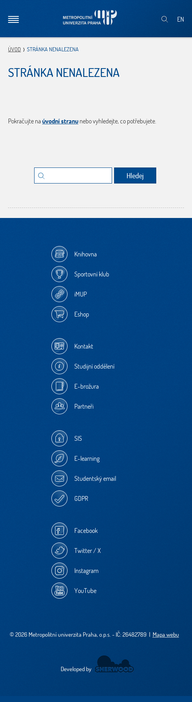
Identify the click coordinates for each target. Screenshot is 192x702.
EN (180, 19)
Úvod (14, 49)
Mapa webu (166, 634)
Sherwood (114, 664)
